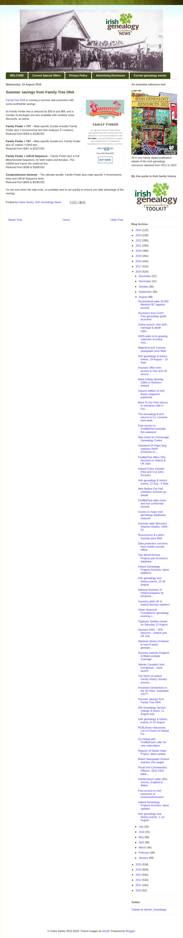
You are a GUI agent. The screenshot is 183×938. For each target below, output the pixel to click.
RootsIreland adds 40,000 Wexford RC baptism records (153, 304)
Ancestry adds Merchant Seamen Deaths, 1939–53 (153, 526)
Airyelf (105, 931)
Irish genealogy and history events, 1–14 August (151, 817)
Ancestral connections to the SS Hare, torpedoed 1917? (153, 690)
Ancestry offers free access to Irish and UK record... (152, 370)
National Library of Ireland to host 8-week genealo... (153, 644)
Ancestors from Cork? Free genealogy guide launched (152, 316)
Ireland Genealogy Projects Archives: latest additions (153, 569)
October (144, 286)
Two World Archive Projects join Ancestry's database (153, 558)
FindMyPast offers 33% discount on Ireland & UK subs (152, 460)
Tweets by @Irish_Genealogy (148, 909)
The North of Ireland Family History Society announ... (152, 679)
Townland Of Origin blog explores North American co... (152, 448)
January (144, 857)
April (142, 842)
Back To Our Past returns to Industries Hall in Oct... (153, 405)
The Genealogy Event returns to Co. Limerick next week (152, 417)
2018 (139, 261)
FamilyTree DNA (15, 100)
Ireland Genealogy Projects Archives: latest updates (153, 805)
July (141, 826)
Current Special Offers (46, 75)
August (143, 297)
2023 (139, 235)
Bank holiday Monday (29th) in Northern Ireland (151, 382)
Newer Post (15, 219)
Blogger (130, 931)
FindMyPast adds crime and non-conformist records (152, 503)
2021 (139, 245)
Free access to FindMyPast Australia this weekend (152, 428)
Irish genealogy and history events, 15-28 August (151, 581)
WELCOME (17, 75)
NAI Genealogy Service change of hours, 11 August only (152, 710)
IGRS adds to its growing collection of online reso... (153, 339)
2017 (139, 266)
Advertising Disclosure (110, 75)
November (145, 281)
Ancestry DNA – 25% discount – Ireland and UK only (152, 632)
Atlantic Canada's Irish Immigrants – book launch (151, 667)
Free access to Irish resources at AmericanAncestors (151, 793)
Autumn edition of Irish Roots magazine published (151, 394)
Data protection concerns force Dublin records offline (153, 546)
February (144, 852)
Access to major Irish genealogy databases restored (152, 515)
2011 (139, 885)
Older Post (116, 219)
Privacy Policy (78, 75)
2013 (139, 874)
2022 (139, 240)
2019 (139, 256)
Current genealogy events (150, 75)
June (142, 831)
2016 (139, 271)
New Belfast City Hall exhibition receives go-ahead (152, 491)
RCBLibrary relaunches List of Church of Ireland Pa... (153, 730)
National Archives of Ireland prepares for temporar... (151, 593)
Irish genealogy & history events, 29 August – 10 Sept (153, 359)
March (143, 847)
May (142, 837)
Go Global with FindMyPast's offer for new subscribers (152, 742)
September (146, 291)
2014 (139, 869)
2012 (139, 880)
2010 (139, 890)
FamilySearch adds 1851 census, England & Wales (153, 782)
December (145, 276)
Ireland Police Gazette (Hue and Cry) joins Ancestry (151, 471)
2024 (139, 230)
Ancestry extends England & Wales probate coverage (153, 656)
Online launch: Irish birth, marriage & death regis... (153, 327)
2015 (139, 864)
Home (66, 219)
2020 (139, 250)
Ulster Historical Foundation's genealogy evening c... (153, 613)
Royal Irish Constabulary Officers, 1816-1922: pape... (152, 770)
